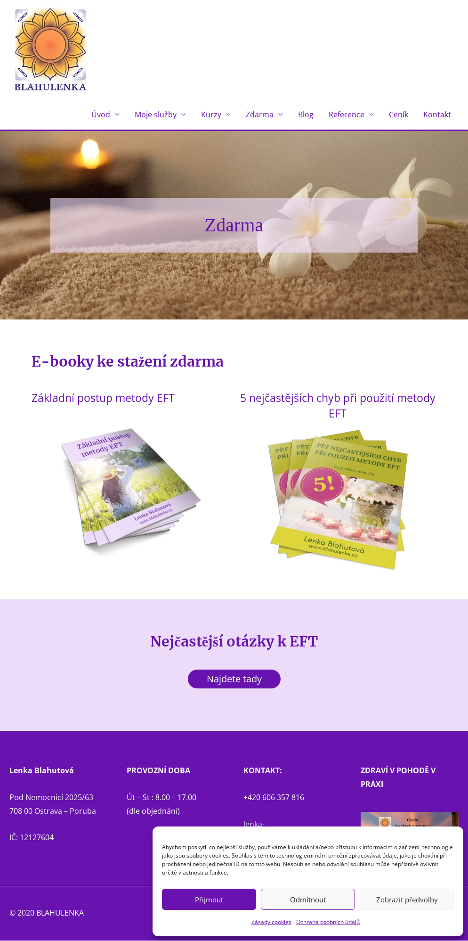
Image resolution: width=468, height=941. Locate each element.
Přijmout (209, 899)
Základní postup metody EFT (109, 398)
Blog (306, 115)
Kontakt (437, 115)
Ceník (398, 115)
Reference (346, 115)
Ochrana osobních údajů (328, 922)
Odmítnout (308, 899)
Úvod (100, 115)
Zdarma (260, 115)
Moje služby (156, 115)
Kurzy (211, 115)
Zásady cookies (271, 922)
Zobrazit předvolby (407, 899)
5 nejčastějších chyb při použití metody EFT (338, 405)
